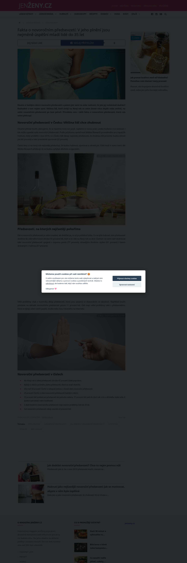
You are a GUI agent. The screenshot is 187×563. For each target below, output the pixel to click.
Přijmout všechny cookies (127, 278)
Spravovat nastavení (127, 285)
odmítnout (50, 283)
